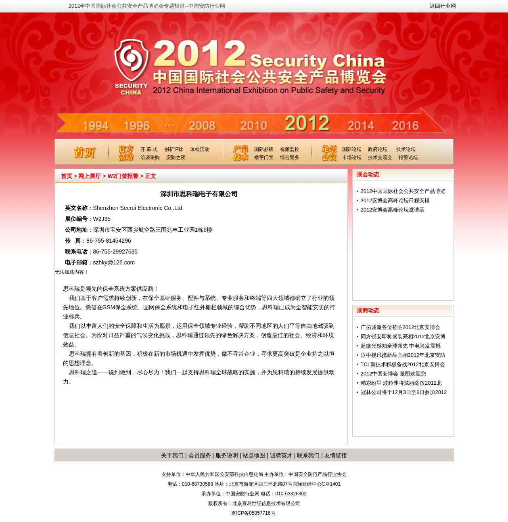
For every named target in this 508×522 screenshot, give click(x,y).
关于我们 (172, 455)
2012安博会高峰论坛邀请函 (393, 210)
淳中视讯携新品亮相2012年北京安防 (403, 355)
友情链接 (335, 455)
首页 (66, 176)
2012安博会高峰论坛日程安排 (395, 200)
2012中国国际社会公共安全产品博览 (403, 191)
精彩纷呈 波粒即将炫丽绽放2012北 (401, 383)
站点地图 (253, 455)
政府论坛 (377, 149)
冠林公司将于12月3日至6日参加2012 (404, 392)
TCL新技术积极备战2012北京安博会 (403, 364)
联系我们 (308, 455)
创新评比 (174, 149)
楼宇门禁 (264, 157)
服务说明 (226, 455)
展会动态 (368, 174)
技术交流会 (380, 157)
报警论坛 (408, 157)
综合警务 (289, 157)
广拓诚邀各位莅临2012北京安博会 (401, 327)
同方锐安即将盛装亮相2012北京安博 (403, 336)
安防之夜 (176, 157)
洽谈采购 (150, 157)
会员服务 (199, 455)
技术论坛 (406, 149)
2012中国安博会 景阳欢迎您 (393, 374)
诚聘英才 (281, 455)
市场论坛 (352, 157)
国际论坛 (352, 149)
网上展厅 (89, 176)
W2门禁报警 (122, 176)
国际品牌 (264, 149)
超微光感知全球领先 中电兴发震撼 (401, 346)
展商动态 (368, 310)
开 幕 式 (149, 149)
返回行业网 (443, 6)
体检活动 (199, 149)
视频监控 (289, 149)
